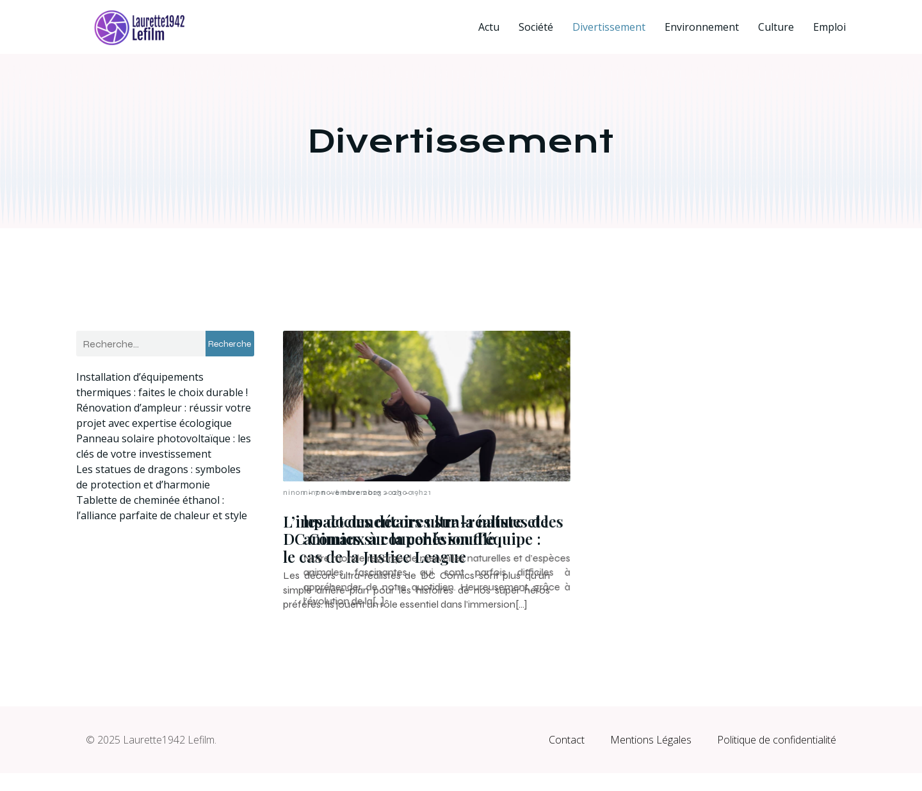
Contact (567, 758)
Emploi (829, 27)
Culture (776, 27)
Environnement (702, 27)
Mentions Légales (650, 758)
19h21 (687, 492)
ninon (294, 492)
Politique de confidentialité (776, 758)
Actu (488, 27)
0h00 (402, 492)
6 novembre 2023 (634, 492)
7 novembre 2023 (348, 492)
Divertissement (608, 27)
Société (536, 27)
